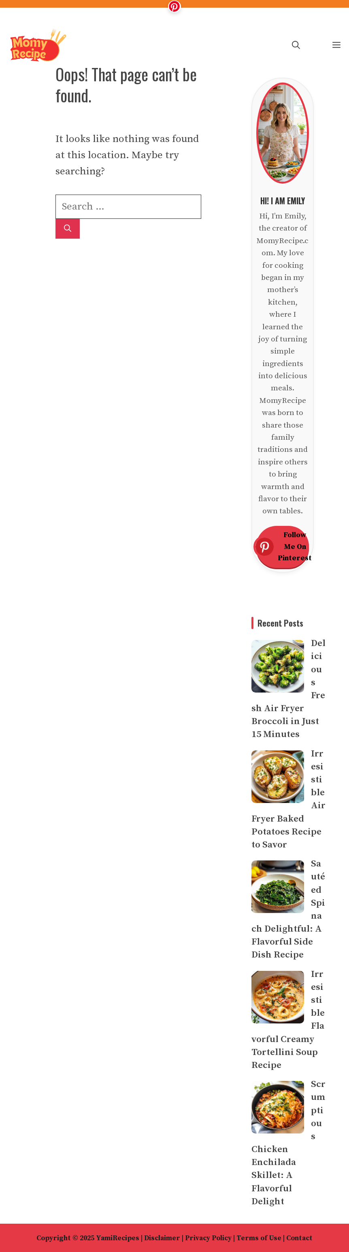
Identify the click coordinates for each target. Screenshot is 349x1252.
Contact (299, 1238)
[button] (296, 45)
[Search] (67, 229)
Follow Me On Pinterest (282, 546)
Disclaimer (162, 1238)
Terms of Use (258, 1238)
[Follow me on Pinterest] (174, 6)
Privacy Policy (208, 1238)
